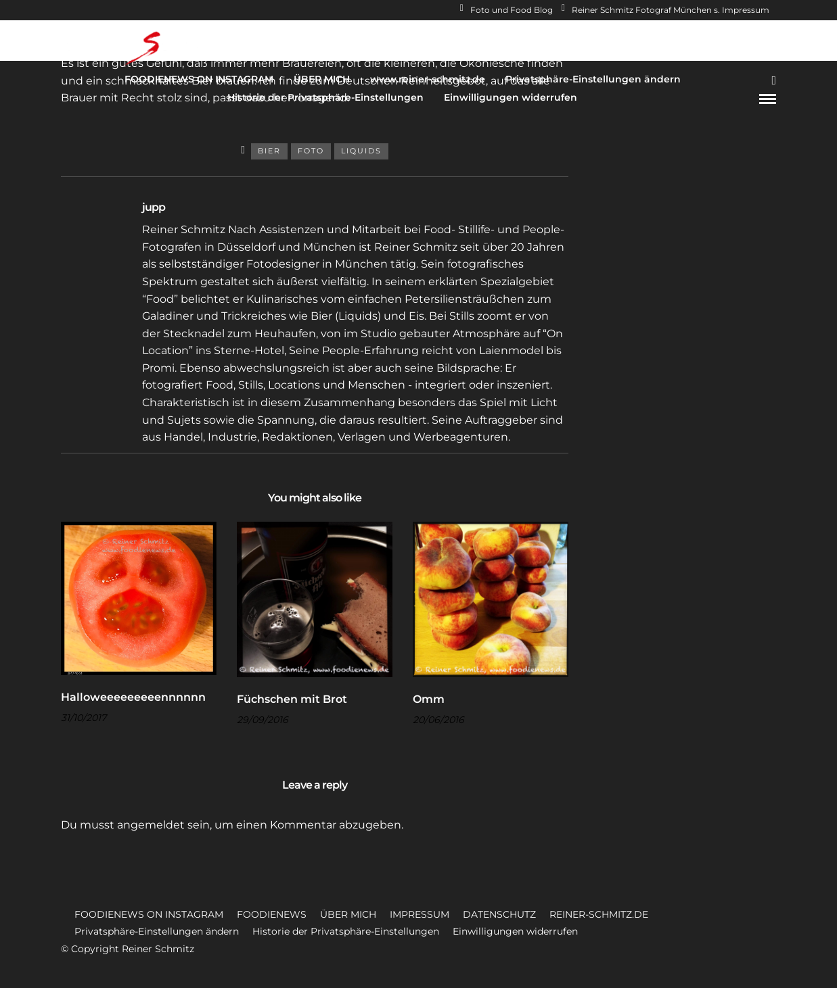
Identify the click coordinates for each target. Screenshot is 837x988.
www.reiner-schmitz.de (427, 79)
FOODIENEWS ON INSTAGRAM (199, 79)
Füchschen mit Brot (292, 699)
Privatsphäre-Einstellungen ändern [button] (156, 931)
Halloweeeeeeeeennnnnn (133, 697)
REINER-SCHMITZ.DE (598, 914)
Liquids (361, 150)
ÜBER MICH (322, 79)
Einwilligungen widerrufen (510, 97)
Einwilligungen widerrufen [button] (515, 931)
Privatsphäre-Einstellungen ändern (593, 79)
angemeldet (151, 824)
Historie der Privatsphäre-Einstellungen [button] (345, 931)
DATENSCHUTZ (499, 914)
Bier (269, 150)
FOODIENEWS (272, 914)
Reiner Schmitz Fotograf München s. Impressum (665, 10)
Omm (429, 699)
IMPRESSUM (419, 914)
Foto (311, 150)
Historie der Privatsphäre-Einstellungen (325, 97)
